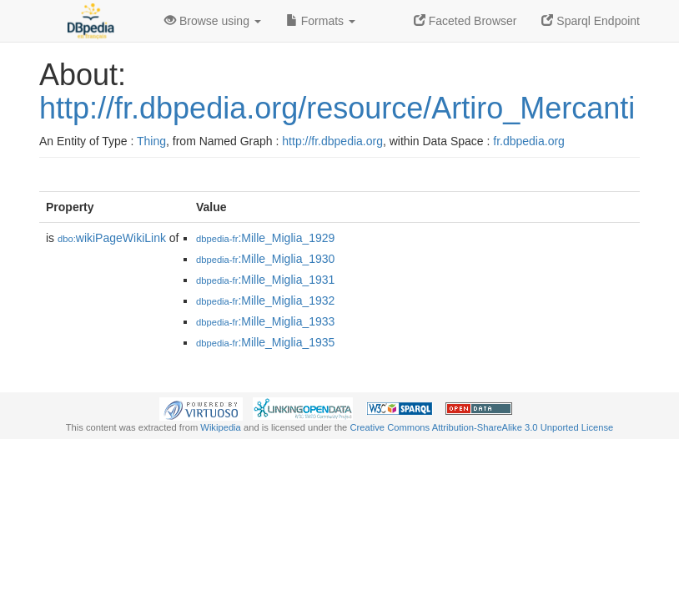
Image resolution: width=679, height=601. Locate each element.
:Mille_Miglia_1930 (265, 258)
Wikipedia (220, 427)
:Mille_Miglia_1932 (265, 300)
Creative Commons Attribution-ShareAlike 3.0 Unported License (481, 427)
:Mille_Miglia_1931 (265, 279)
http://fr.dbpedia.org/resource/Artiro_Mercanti (337, 108)
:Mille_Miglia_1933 (265, 321)
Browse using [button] (212, 21)
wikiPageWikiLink (112, 238)
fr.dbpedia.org (529, 141)
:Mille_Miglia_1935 (265, 342)
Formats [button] (320, 21)
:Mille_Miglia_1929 (265, 238)
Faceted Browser (465, 21)
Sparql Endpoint (590, 21)
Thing (151, 141)
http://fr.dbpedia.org (332, 141)
